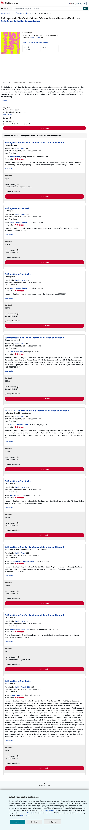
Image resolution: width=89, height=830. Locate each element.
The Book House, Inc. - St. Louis (22, 561)
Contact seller (9, 169)
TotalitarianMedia (17, 352)
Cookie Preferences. (50, 810)
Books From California (18, 222)
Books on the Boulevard (19, 425)
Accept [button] (17, 822)
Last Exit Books (15, 695)
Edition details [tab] (35, 82)
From (31, 48)
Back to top (44, 785)
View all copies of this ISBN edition (35, 43)
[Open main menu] (5, 8)
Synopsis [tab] (6, 82)
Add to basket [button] (44, 128)
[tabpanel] (43, 94)
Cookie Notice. (29, 813)
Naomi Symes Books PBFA (19, 629)
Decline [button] (34, 822)
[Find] (85, 8)
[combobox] (47, 8)
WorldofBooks (15, 157)
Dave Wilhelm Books (17, 495)
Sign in (78, 3)
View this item (7, 114)
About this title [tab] (20, 82)
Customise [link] (52, 822)
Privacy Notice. (25, 815)
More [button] (5, 101)
